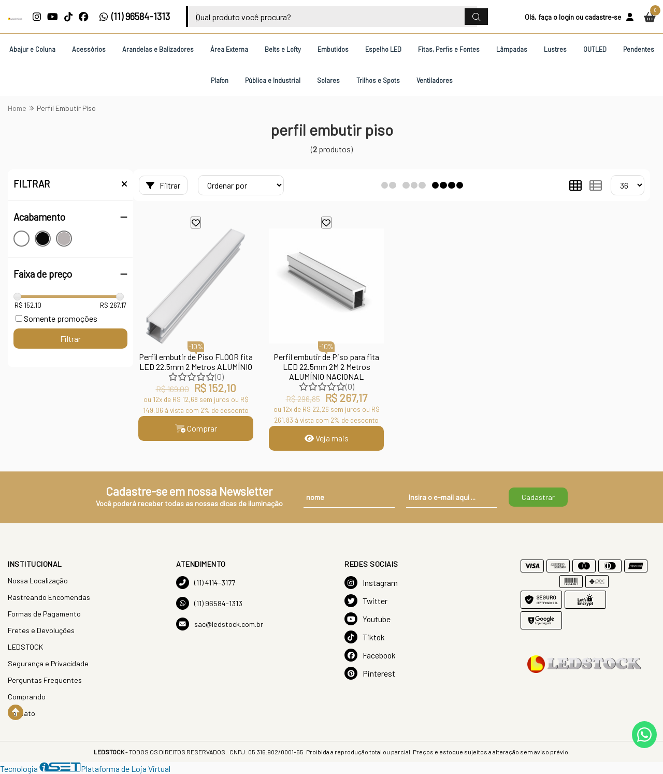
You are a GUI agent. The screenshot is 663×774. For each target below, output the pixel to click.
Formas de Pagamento (44, 613)
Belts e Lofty (283, 49)
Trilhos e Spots (378, 80)
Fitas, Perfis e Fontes (449, 49)
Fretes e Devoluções (41, 630)
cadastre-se (603, 16)
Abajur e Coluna (32, 49)
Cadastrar (538, 497)
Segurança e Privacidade (48, 663)
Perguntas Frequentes (45, 680)
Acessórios (89, 49)
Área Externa (229, 49)
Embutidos (333, 49)
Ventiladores (434, 80)
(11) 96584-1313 (134, 16)
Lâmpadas (511, 49)
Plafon (219, 80)
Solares (328, 80)
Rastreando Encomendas (49, 597)
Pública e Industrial (272, 80)
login (566, 16)
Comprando (27, 696)
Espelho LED (383, 49)
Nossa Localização (38, 580)
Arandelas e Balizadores (158, 49)
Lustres (555, 49)
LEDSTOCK (25, 646)
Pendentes (638, 49)
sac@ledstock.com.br (219, 624)
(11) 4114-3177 (205, 582)
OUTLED (595, 49)
